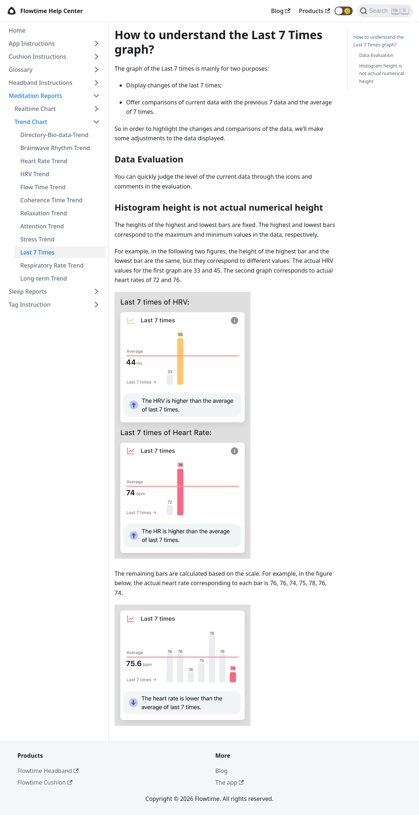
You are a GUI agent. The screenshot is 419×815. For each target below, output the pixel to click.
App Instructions (32, 43)
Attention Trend (42, 226)
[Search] (385, 10)
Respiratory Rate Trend (52, 265)
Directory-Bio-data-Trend (54, 135)
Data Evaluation (376, 55)
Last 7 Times (37, 252)
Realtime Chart (35, 109)
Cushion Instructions (37, 57)
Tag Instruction (29, 305)
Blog (221, 771)
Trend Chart (30, 122)
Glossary (21, 70)
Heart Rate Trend (43, 161)
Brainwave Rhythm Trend (55, 148)
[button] (344, 11)
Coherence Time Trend (51, 200)
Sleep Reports (28, 291)
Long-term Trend (43, 278)
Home (17, 30)
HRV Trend (34, 174)
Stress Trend (37, 239)
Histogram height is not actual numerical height (381, 73)
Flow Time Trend (43, 187)
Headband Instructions (40, 83)
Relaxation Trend (43, 213)
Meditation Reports (35, 96)
